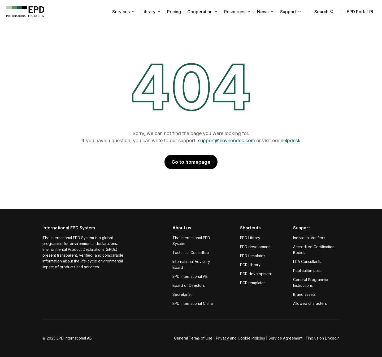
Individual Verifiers (309, 237)
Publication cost (307, 270)
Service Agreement (285, 338)
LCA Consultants (307, 261)
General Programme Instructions (310, 282)
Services (123, 11)
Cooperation (202, 11)
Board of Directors (188, 285)
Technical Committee (190, 252)
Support (290, 11)
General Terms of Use (193, 338)
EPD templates (252, 255)
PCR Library (250, 264)
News (265, 11)
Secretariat (182, 294)
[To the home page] (25, 11)
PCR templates (253, 282)
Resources (237, 11)
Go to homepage (191, 162)
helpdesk (291, 140)
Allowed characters (310, 303)
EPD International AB (190, 276)
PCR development (256, 273)
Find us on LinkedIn (323, 338)
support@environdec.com (226, 140)
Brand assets (304, 294)
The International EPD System (191, 240)
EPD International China (192, 303)
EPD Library (250, 237)
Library (151, 11)
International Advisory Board (191, 264)
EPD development (256, 246)
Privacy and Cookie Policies (240, 338)
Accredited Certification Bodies (314, 249)
